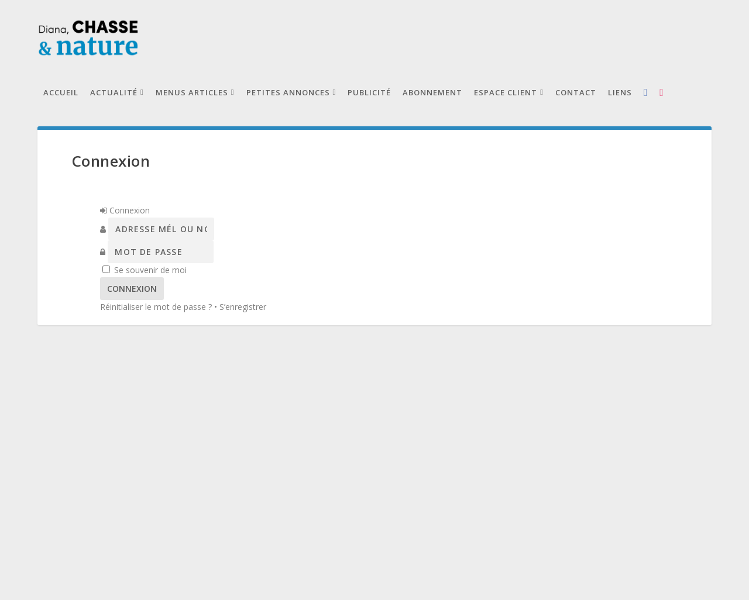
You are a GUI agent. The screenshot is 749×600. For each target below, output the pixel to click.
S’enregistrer (242, 306)
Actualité (114, 92)
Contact (575, 92)
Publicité (369, 92)
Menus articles (192, 92)
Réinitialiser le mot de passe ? (156, 306)
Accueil (60, 92)
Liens (620, 92)
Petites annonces (288, 92)
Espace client (505, 92)
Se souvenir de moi (150, 269)
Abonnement (432, 92)
